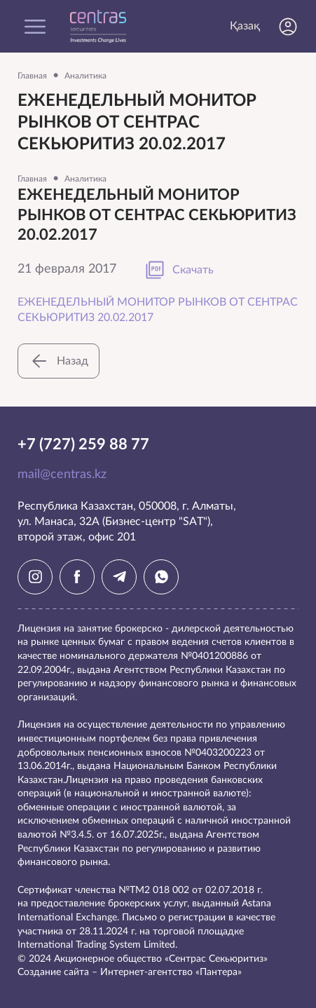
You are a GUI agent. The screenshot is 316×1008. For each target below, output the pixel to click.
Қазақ (245, 26)
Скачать (179, 269)
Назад (58, 361)
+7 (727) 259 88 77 (83, 444)
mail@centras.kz (62, 474)
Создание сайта (53, 972)
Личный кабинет (287, 26)
